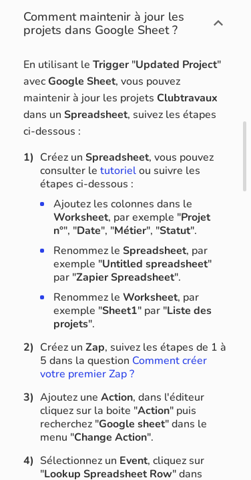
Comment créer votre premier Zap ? (123, 367)
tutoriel (118, 170)
